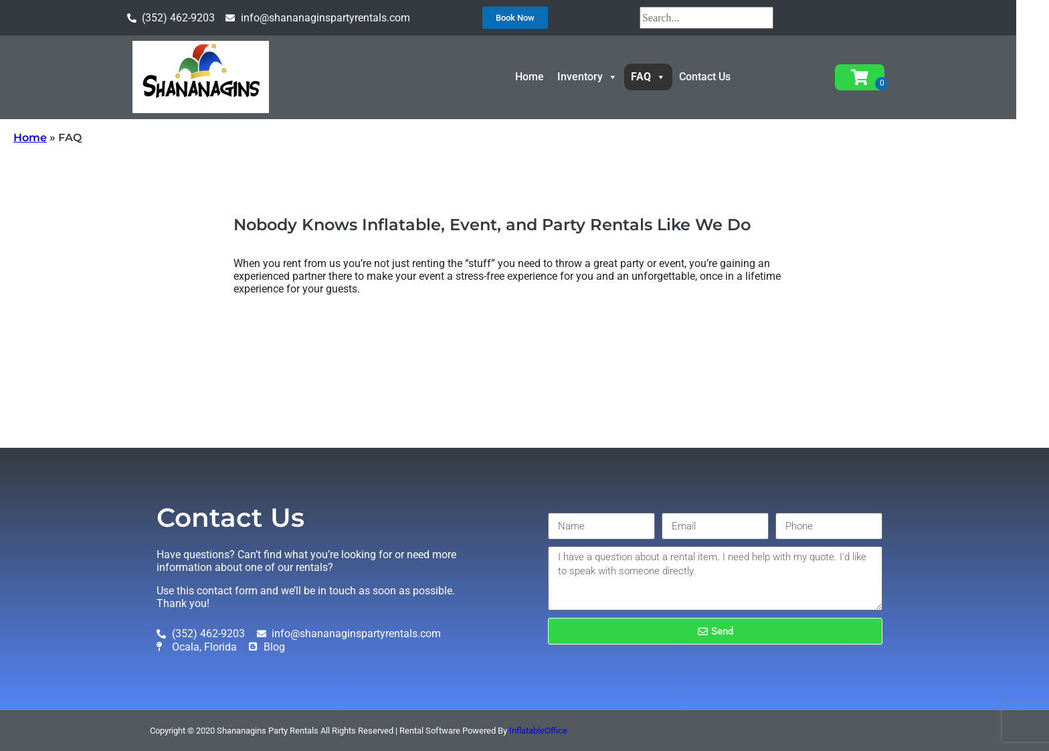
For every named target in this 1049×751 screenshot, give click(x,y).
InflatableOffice (538, 731)
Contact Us (721, 76)
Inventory (604, 76)
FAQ (665, 76)
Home (546, 76)
